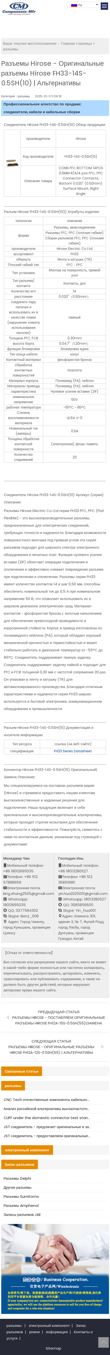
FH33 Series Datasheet (73, 751)
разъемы (10, 49)
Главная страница (76, 43)
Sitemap (53, 1348)
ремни (34, 1331)
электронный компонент (49, 1325)
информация (57, 1331)
